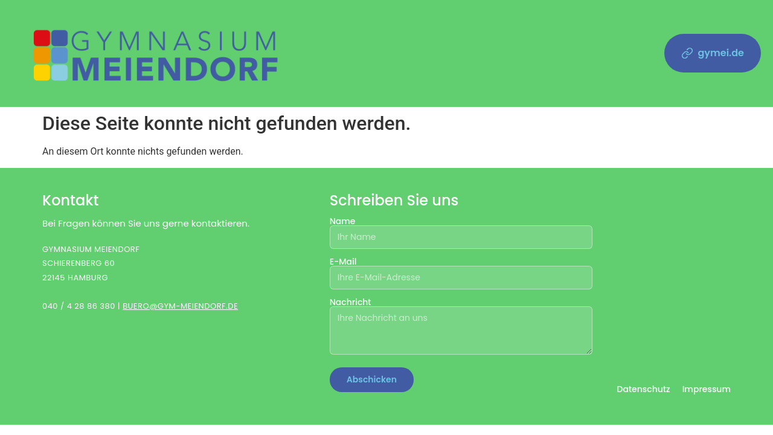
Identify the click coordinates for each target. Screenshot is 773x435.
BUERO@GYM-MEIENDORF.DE (180, 306)
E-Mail (461, 270)
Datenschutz (643, 389)
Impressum (706, 389)
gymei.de (713, 53)
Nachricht (461, 327)
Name (461, 230)
